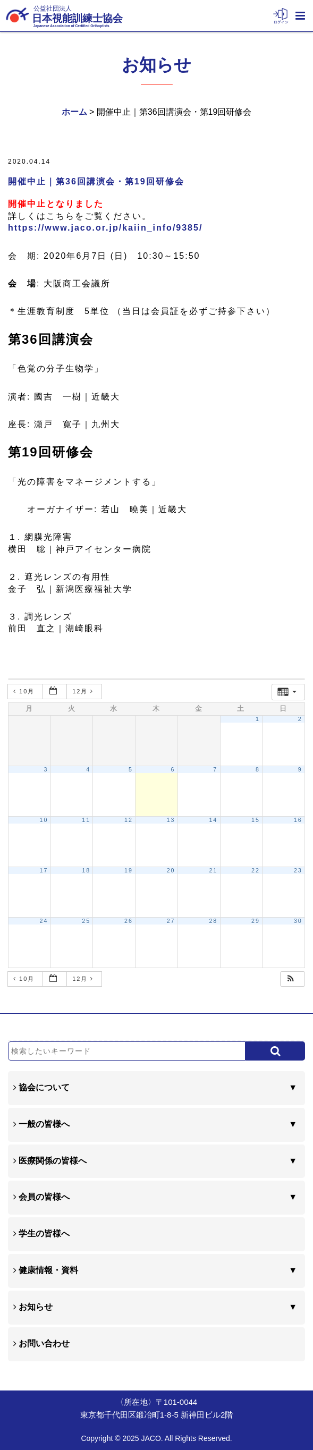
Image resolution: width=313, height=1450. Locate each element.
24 (44, 921)
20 (171, 870)
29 (255, 921)
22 (255, 870)
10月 (25, 691)
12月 (84, 691)
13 (171, 820)
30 (298, 921)
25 (86, 921)
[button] (291, 979)
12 (128, 820)
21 (213, 870)
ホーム (74, 111)
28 (213, 921)
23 (298, 870)
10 (44, 820)
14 (213, 820)
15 (255, 820)
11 (86, 820)
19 (128, 870)
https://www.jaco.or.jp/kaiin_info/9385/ (105, 227)
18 (86, 870)
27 (171, 921)
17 (44, 870)
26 (128, 921)
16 (298, 820)
